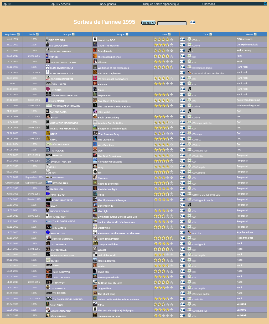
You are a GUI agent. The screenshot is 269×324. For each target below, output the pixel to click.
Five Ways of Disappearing (110, 101)
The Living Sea (103, 139)
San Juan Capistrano (107, 73)
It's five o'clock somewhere (110, 79)
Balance (100, 84)
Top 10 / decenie (60, 4)
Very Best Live (103, 145)
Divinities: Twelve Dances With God (115, 217)
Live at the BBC (104, 40)
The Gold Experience (107, 57)
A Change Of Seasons (107, 161)
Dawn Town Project (106, 239)
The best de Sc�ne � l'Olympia (113, 310)
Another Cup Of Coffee (108, 123)
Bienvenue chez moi (106, 316)
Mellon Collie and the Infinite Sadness (116, 299)
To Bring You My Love (107, 283)
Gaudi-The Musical (105, 45)
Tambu (99, 266)
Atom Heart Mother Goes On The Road (116, 233)
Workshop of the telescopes (111, 68)
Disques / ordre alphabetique (161, 4)
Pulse (98, 195)
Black (98, 90)
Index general (108, 4)
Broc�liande (102, 51)
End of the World (104, 255)
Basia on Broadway (106, 117)
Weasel (99, 250)
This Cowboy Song (106, 134)
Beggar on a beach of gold (110, 128)
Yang (98, 167)
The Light (100, 211)
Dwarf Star (101, 272)
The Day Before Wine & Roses (112, 106)
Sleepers (100, 178)
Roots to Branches (105, 183)
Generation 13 (103, 206)
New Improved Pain (106, 277)
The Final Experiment (107, 156)
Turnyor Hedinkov (105, 244)
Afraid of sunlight (105, 189)
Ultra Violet (101, 112)
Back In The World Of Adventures (114, 222)
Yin (97, 172)
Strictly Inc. (101, 228)
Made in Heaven (104, 261)
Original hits (102, 288)
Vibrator (100, 62)
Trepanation (102, 95)
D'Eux (98, 305)
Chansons (208, 4)
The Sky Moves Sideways (109, 200)
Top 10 (6, 4)
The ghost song (104, 294)
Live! (98, 150)
